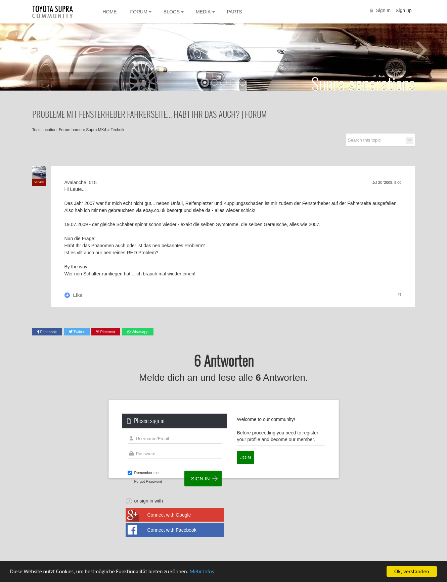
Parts (234, 11)
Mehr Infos (208, 571)
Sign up (403, 10)
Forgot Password (148, 481)
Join (245, 457)
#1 (399, 295)
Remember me (146, 473)
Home (110, 11)
